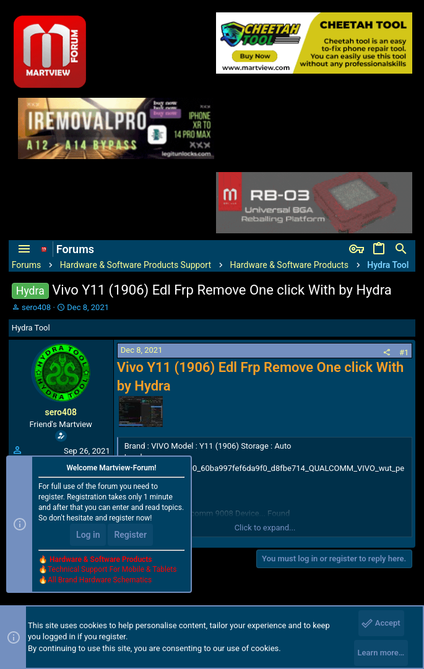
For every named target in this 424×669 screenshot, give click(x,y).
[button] (24, 249)
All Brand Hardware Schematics (100, 580)
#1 (404, 352)
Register (130, 535)
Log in (88, 535)
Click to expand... (265, 527)
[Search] (401, 249)
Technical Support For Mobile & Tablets (112, 569)
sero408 (36, 307)
